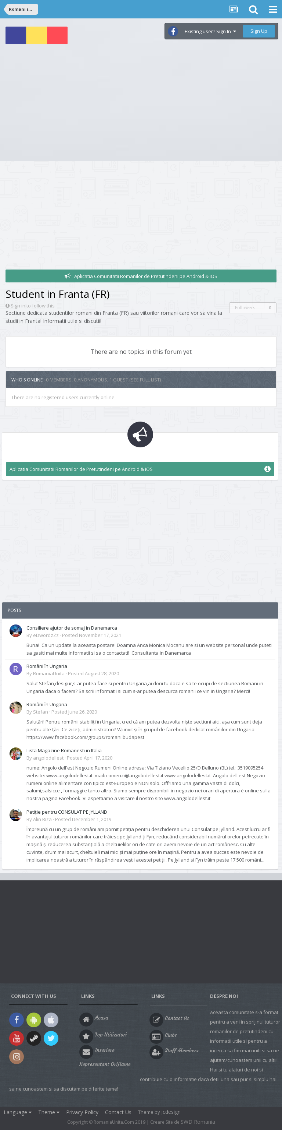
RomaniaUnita (49, 673)
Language (18, 1112)
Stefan (40, 711)
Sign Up (258, 31)
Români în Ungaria (46, 666)
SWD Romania (198, 1121)
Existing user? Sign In (210, 31)
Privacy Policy (82, 1112)
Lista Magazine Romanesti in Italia (64, 750)
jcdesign (171, 1111)
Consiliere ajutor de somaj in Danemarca (71, 627)
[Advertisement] (141, 105)
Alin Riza (42, 819)
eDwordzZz (46, 635)
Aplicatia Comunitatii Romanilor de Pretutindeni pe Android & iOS (145, 276)
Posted (91, 635)
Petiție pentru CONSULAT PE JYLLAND (66, 812)
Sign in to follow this (33, 305)
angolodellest (48, 757)
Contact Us (118, 1112)
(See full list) (145, 379)
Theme (48, 1112)
